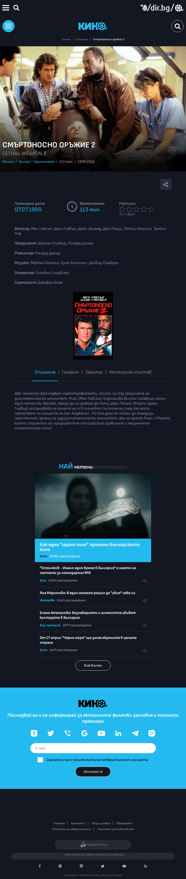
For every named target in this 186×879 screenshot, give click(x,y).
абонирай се (93, 771)
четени (83, 467)
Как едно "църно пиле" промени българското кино (90, 547)
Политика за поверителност (71, 829)
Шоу (43, 580)
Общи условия (101, 823)
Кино (43, 556)
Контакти (78, 823)
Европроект (124, 823)
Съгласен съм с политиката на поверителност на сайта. (97, 760)
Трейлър (94, 372)
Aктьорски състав (130, 372)
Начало (66, 39)
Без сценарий (50, 625)
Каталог (81, 39)
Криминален (44, 161)
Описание (44, 372)
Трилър (24, 161)
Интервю (47, 600)
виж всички (93, 665)
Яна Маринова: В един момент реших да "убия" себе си (87, 593)
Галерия (70, 372)
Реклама (59, 823)
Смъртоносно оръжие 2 (108, 39)
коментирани (110, 467)
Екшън (8, 161)
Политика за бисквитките (115, 829)
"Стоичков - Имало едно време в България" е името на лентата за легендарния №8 (88, 570)
